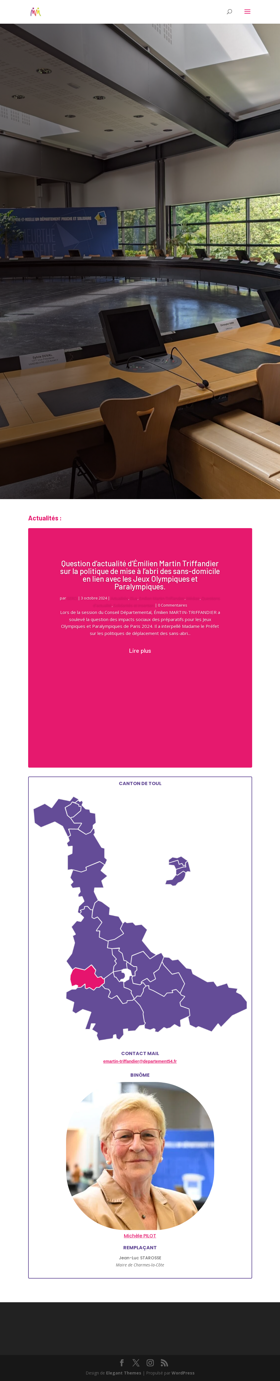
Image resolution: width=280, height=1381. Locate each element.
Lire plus (140, 650)
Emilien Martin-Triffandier (162, 598)
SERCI (72, 598)
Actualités (119, 598)
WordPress (183, 1373)
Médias (193, 598)
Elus (133, 598)
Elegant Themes (123, 1373)
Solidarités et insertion (133, 605)
